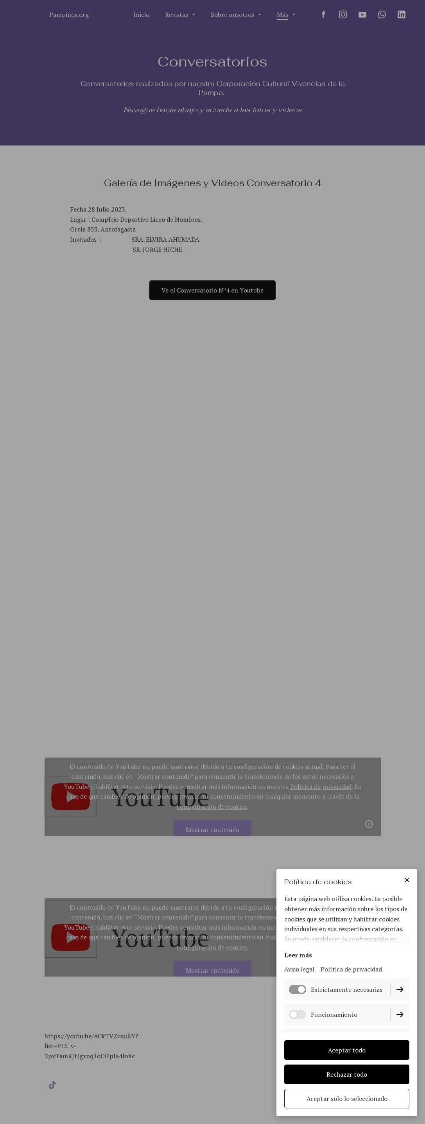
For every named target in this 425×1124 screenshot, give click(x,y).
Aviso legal (299, 969)
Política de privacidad (351, 969)
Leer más (298, 955)
